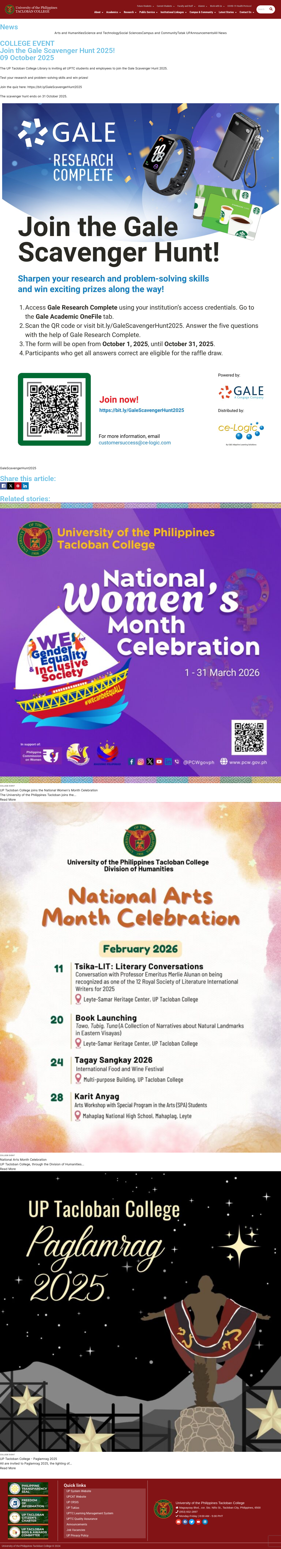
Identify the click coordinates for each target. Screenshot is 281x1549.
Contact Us (246, 12)
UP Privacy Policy (77, 1533)
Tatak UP (183, 33)
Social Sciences (130, 33)
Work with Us (216, 6)
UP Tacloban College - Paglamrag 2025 (28, 1459)
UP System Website (78, 1493)
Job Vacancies (75, 1528)
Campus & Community (202, 12)
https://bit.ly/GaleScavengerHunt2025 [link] (54, 87)
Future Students (145, 6)
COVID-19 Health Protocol (239, 6)
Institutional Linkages (173, 12)
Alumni (202, 6)
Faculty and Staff (185, 6)
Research (129, 12)
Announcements (202, 33)
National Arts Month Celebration (23, 1159)
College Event (7, 786)
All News (220, 33)
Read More (8, 799)
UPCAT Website (76, 1498)
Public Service (147, 12)
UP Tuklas (72, 1508)
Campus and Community (159, 33)
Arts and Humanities (69, 33)
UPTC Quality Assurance (81, 1518)
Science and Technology (101, 33)
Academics (113, 12)
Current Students (165, 6)
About (98, 12)
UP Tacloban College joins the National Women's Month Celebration (49, 790)
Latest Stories (227, 12)
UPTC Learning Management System (89, 1513)
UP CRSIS (72, 1503)
